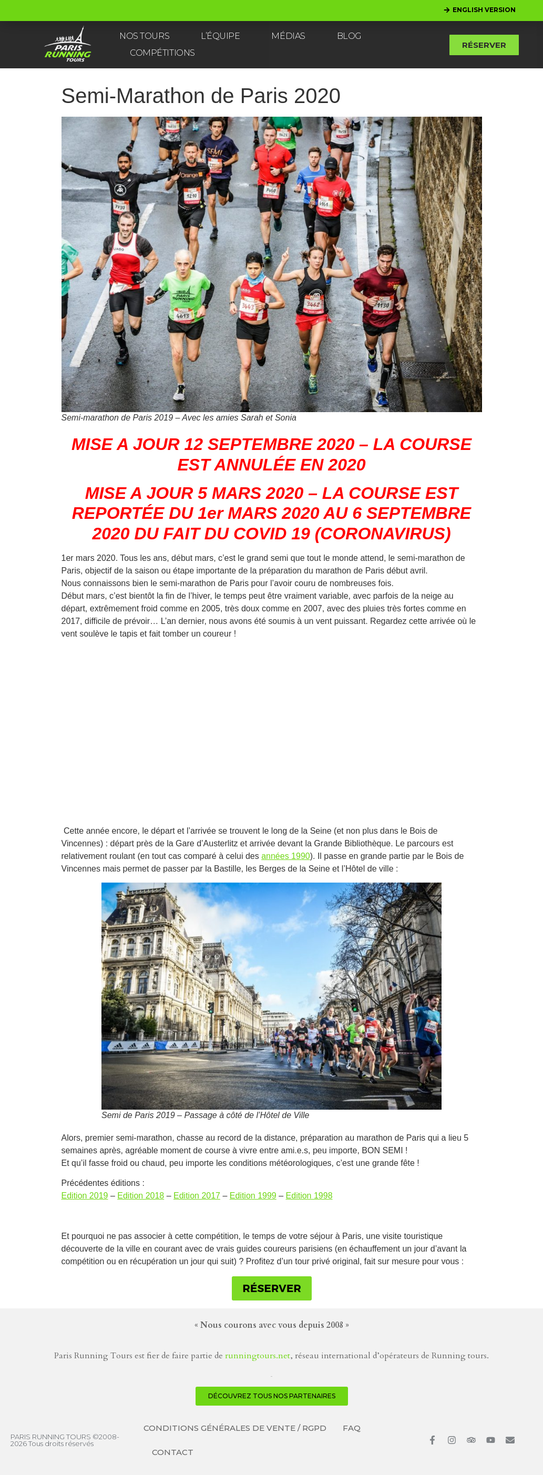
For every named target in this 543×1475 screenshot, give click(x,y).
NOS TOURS (144, 36)
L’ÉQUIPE (220, 36)
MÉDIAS (288, 36)
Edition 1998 (309, 1195)
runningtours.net (257, 1355)
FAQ (352, 1428)
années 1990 (285, 856)
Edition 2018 (140, 1195)
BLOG (349, 36)
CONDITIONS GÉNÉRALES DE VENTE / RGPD (235, 1428)
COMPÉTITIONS (162, 53)
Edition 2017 (196, 1195)
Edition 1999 (253, 1195)
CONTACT (172, 1452)
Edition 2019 (85, 1195)
